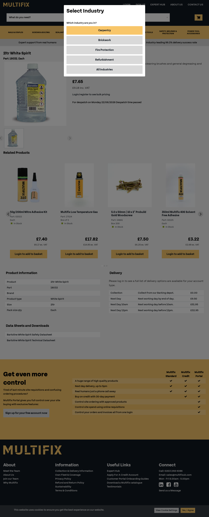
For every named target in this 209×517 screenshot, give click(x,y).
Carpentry (104, 30)
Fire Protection (104, 50)
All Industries (104, 69)
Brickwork (104, 40)
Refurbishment (104, 59)
